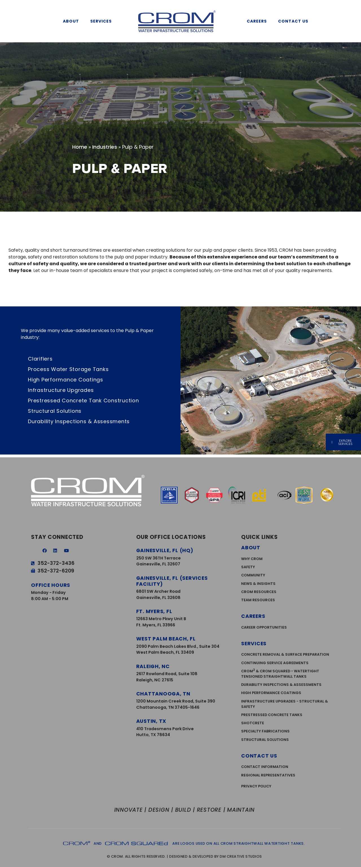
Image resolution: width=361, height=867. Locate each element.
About (72, 21)
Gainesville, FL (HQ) (164, 550)
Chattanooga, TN (163, 693)
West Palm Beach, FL (166, 638)
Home (79, 147)
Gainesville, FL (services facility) (172, 581)
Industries (104, 147)
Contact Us (294, 21)
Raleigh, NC (153, 666)
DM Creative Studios (241, 856)
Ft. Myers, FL (154, 611)
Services (102, 21)
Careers (258, 21)
